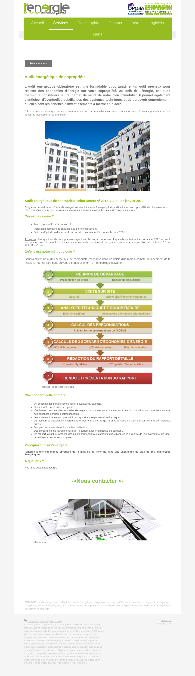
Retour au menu (38, 63)
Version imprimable (36, 621)
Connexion (166, 620)
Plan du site (56, 621)
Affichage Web (164, 623)
